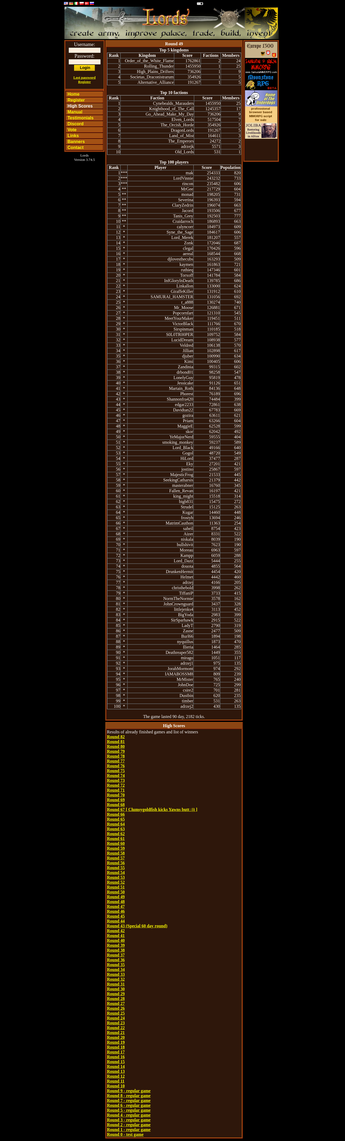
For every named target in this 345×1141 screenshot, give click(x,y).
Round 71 (116, 790)
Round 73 (116, 780)
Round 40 (116, 940)
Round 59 (116, 848)
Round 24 (116, 1018)
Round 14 (116, 1066)
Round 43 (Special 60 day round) (137, 926)
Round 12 (116, 1076)
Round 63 (116, 829)
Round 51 (116, 887)
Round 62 (116, 833)
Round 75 (116, 770)
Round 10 (116, 1086)
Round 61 (116, 838)
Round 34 (116, 969)
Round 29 (116, 993)
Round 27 (116, 1003)
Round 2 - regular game (129, 1124)
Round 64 (116, 824)
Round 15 (116, 1061)
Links (73, 135)
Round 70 (116, 795)
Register (84, 82)
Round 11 (116, 1081)
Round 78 (116, 756)
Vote (72, 129)
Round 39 (116, 945)
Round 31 (116, 984)
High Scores (80, 106)
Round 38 (116, 950)
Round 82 (116, 736)
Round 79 (116, 751)
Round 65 (116, 819)
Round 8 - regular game (129, 1095)
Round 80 (116, 746)
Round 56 (116, 863)
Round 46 (116, 911)
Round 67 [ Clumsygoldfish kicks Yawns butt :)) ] (152, 809)
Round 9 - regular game (129, 1090)
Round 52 (116, 882)
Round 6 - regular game (129, 1105)
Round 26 (116, 1008)
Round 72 (116, 785)
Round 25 (116, 1013)
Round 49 (116, 896)
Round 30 (116, 989)
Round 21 (116, 1032)
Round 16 (116, 1057)
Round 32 (116, 979)
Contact (76, 147)
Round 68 (116, 804)
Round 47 (116, 906)
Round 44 (116, 921)
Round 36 (116, 960)
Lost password (84, 77)
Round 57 (116, 858)
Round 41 (116, 935)
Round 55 (116, 867)
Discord (76, 124)
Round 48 (116, 901)
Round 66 (116, 814)
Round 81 (116, 741)
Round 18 (116, 1047)
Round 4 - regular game (129, 1115)
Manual (75, 112)
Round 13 (116, 1071)
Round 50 (116, 892)
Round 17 (116, 1052)
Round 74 (116, 775)
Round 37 (116, 955)
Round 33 (116, 974)
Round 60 (116, 843)
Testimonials (81, 118)
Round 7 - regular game (129, 1100)
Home (74, 94)
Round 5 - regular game (129, 1110)
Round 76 (116, 766)
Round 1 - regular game (129, 1129)
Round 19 (116, 1042)
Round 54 (116, 872)
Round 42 (116, 930)
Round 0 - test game (125, 1134)
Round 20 (116, 1037)
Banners (76, 141)
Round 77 (116, 761)
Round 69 (116, 799)
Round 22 (116, 1027)
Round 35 (116, 964)
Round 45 (116, 916)
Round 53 (116, 877)
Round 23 (116, 1023)
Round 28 (116, 998)
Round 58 (116, 853)
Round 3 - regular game (129, 1120)
